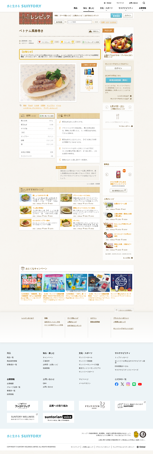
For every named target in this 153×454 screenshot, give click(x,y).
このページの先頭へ (125, 310)
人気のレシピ (77, 15)
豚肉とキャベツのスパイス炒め (84, 208)
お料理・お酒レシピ (50, 364)
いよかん (113, 22)
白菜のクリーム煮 (120, 204)
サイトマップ (75, 447)
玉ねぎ (30, 105)
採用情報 (10, 394)
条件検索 (59, 22)
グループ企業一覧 (13, 387)
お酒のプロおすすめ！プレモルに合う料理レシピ (118, 56)
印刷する (93, 31)
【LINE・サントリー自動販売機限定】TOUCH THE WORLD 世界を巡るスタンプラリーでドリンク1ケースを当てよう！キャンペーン (54, 298)
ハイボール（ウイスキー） (89, 88)
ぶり (107, 22)
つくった (67, 42)
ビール (89, 76)
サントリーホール (85, 357)
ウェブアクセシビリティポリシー (123, 447)
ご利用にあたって (119, 322)
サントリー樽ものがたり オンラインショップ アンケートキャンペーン (121, 296)
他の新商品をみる (119, 191)
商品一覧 (10, 357)
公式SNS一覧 (120, 379)
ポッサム (76, 220)
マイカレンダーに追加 (90, 42)
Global (109, 3)
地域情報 (46, 368)
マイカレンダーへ (124, 126)
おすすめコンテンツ (92, 15)
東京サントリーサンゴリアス (90, 368)
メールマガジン (85, 383)
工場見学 (46, 361)
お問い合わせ (133, 3)
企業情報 (142, 8)
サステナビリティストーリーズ (126, 370)
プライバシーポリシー (121, 318)
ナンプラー (51, 105)
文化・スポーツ (106, 8)
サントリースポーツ (86, 372)
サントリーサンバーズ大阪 (89, 364)
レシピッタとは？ (123, 96)
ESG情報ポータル (121, 366)
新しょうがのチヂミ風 (40, 195)
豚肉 (24, 105)
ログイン (93, 318)
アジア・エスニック (51, 108)
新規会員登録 (95, 322)
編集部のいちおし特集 (52, 322)
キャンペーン (48, 357)
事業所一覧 (11, 391)
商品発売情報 (12, 361)
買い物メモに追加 (46, 116)
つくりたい (46, 42)
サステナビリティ (126, 8)
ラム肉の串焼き (38, 208)
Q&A (44, 383)
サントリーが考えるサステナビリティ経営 (130, 362)
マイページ (120, 3)
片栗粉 (43, 105)
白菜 (103, 22)
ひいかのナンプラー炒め (41, 220)
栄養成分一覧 (12, 364)
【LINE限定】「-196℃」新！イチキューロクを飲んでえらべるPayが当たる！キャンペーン (76, 296)
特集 (56, 15)
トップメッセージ (121, 357)
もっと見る (126, 258)
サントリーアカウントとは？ (119, 99)
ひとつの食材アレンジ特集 (53, 325)
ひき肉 (36, 105)
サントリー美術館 (85, 361)
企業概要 (10, 383)
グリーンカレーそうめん (81, 195)
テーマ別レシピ (65, 15)
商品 (75, 8)
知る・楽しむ (88, 8)
